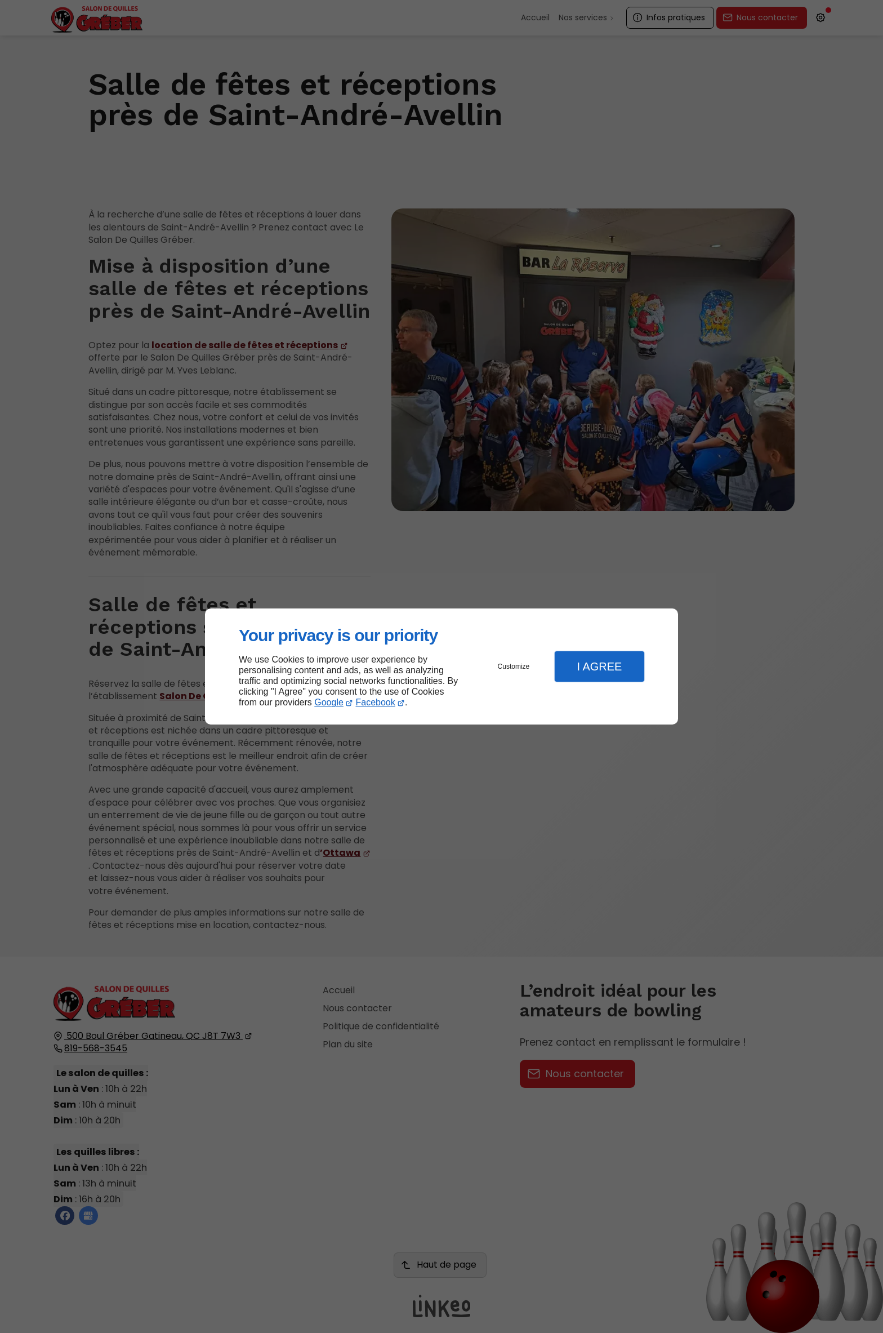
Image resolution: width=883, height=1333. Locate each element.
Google (329, 702)
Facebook (375, 702)
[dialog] (441, 666)
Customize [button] (514, 666)
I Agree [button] (599, 666)
